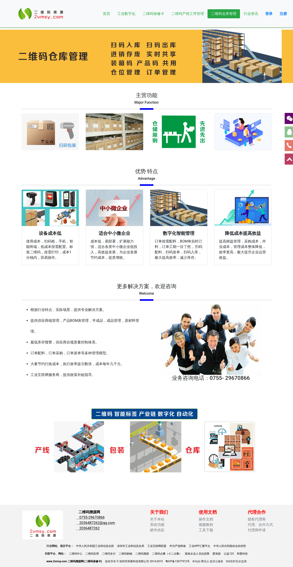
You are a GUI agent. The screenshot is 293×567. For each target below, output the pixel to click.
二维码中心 (75, 553)
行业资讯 (251, 14)
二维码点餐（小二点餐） (167, 553)
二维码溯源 (142, 553)
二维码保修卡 (153, 14)
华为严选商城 (177, 546)
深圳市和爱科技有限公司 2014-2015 (141, 561)
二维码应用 (92, 553)
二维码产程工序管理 (187, 14)
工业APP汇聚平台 (199, 546)
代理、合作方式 (260, 525)
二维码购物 (125, 553)
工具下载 (206, 530)
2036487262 (88, 528)
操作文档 (206, 519)
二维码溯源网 (89, 512)
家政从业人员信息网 (197, 553)
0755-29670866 (91, 517)
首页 (106, 14)
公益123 (229, 553)
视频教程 (206, 525)
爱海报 (216, 553)
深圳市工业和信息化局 (130, 546)
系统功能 (157, 525)
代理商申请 (257, 530)
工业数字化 (126, 14)
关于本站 (157, 519)
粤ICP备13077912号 (177, 561)
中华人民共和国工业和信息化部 (95, 546)
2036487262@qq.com (96, 523)
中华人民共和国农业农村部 (229, 546)
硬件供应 (157, 530)
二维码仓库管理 (223, 14)
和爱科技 (242, 553)
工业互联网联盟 (156, 546)
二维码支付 (108, 553)
